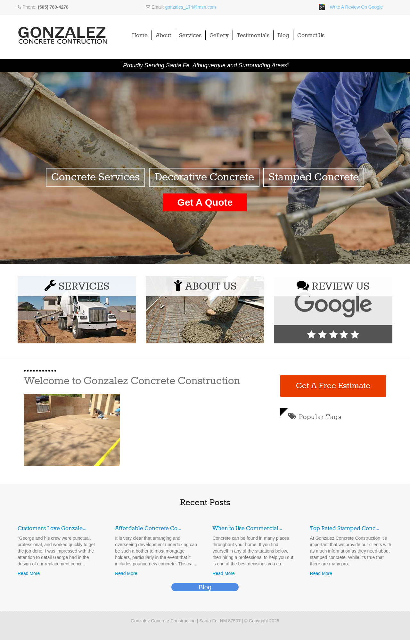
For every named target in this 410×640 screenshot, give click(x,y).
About (163, 35)
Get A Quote (205, 202)
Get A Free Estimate (333, 386)
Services (190, 35)
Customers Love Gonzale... (52, 528)
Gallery (219, 35)
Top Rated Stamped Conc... (344, 528)
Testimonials (253, 35)
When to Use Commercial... (247, 528)
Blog (283, 35)
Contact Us (310, 35)
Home (140, 35)
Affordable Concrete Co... (148, 528)
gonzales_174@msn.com (190, 7)
